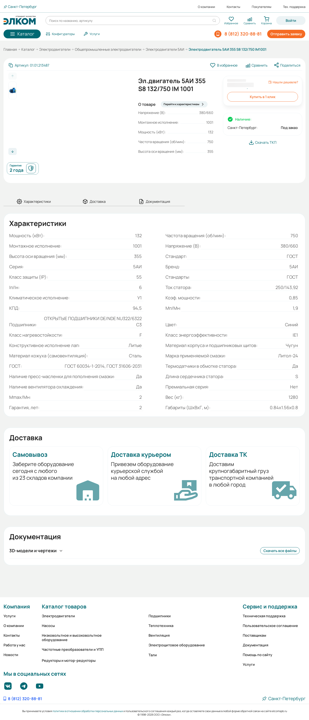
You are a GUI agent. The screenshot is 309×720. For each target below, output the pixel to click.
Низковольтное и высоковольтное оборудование (72, 637)
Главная (10, 49)
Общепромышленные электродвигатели (108, 49)
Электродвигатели (54, 49)
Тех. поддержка (294, 7)
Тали (153, 655)
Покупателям (261, 7)
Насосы (48, 625)
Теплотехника (161, 625)
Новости (11, 655)
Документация (255, 645)
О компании (206, 7)
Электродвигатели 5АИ (165, 49)
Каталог (28, 49)
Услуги (10, 616)
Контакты (233, 7)
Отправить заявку (286, 34)
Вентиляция (159, 635)
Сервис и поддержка (270, 606)
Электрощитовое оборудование (177, 645)
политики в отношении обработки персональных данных (88, 711)
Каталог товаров (64, 606)
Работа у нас (14, 645)
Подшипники (160, 616)
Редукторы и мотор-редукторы (69, 660)
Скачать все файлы (279, 550)
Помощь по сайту (257, 655)
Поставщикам (254, 635)
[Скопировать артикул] (29, 65)
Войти (291, 20)
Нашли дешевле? (283, 82)
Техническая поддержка (264, 616)
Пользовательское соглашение (270, 625)
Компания (17, 606)
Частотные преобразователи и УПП (72, 649)
